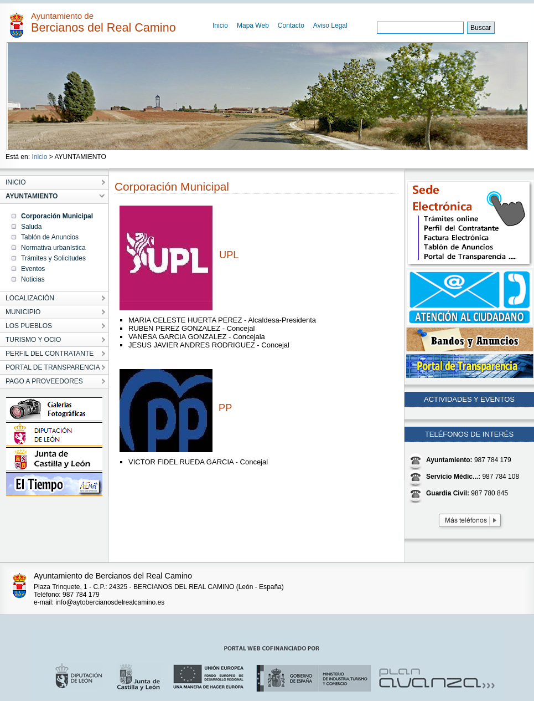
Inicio (220, 25)
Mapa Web (253, 25)
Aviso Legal (330, 25)
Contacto (291, 25)
